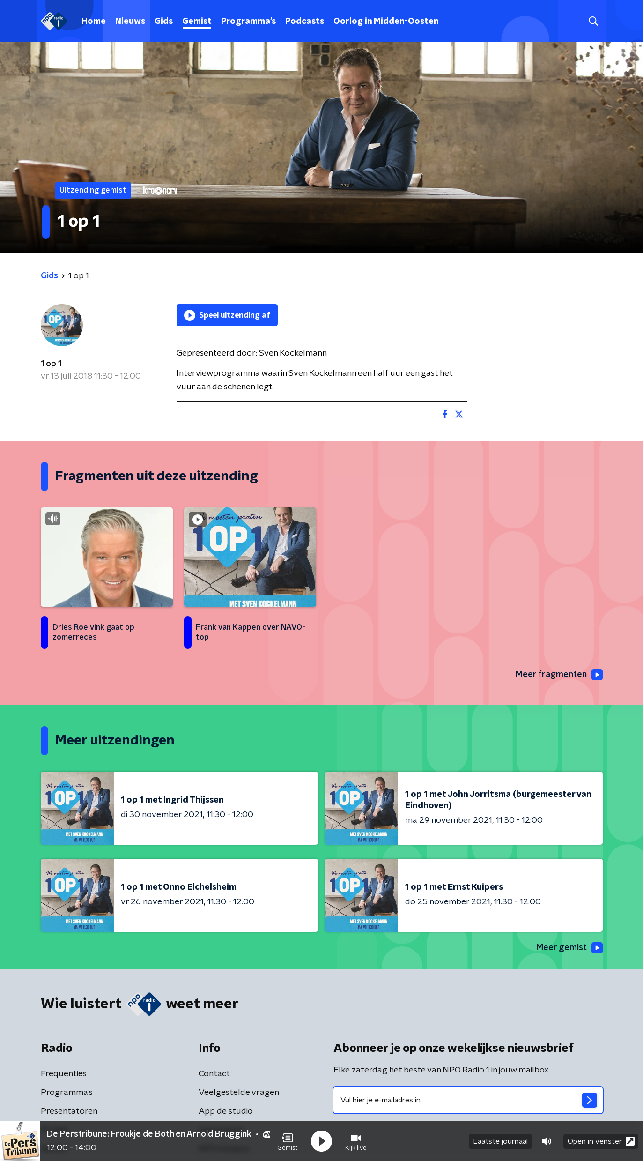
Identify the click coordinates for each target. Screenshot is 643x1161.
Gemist (197, 21)
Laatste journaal (500, 1141)
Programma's (248, 21)
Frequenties (64, 1074)
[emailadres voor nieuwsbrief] (468, 1100)
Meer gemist (569, 947)
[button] (288, 1141)
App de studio (226, 1111)
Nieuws (130, 21)
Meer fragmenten (559, 674)
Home (93, 21)
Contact (214, 1074)
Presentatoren (69, 1111)
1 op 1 (51, 364)
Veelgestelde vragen (239, 1092)
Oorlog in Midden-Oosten (386, 21)
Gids (164, 21)
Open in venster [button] (601, 1141)
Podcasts (304, 21)
